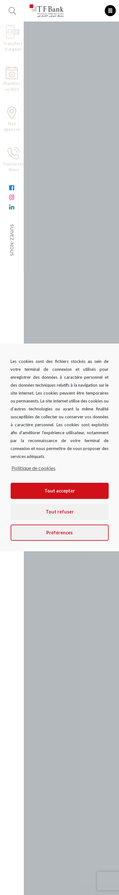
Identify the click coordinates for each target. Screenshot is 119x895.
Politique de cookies (33, 468)
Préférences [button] (59, 532)
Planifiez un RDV (11, 79)
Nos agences (11, 119)
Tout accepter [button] (59, 490)
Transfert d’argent (13, 38)
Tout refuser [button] (60, 511)
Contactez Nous (13, 159)
